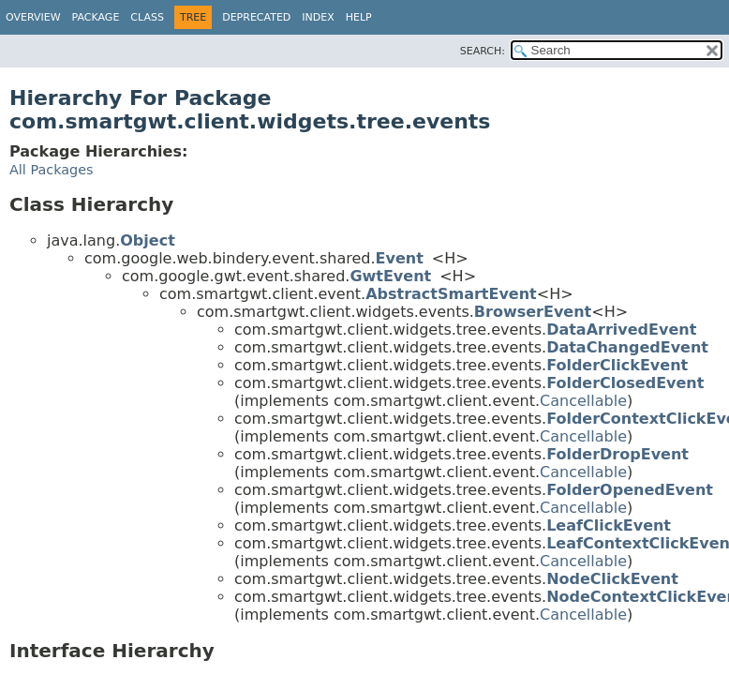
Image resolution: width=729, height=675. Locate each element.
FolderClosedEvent (625, 383)
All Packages (51, 169)
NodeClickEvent (612, 579)
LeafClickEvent (608, 525)
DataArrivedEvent (621, 329)
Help (359, 17)
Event (400, 258)
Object (147, 240)
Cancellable (583, 401)
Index (318, 17)
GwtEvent (390, 276)
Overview (33, 17)
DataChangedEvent (627, 347)
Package (96, 17)
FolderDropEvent (617, 454)
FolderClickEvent (617, 365)
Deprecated (256, 17)
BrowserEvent (532, 312)
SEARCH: (482, 51)
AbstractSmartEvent (451, 294)
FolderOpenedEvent (629, 490)
